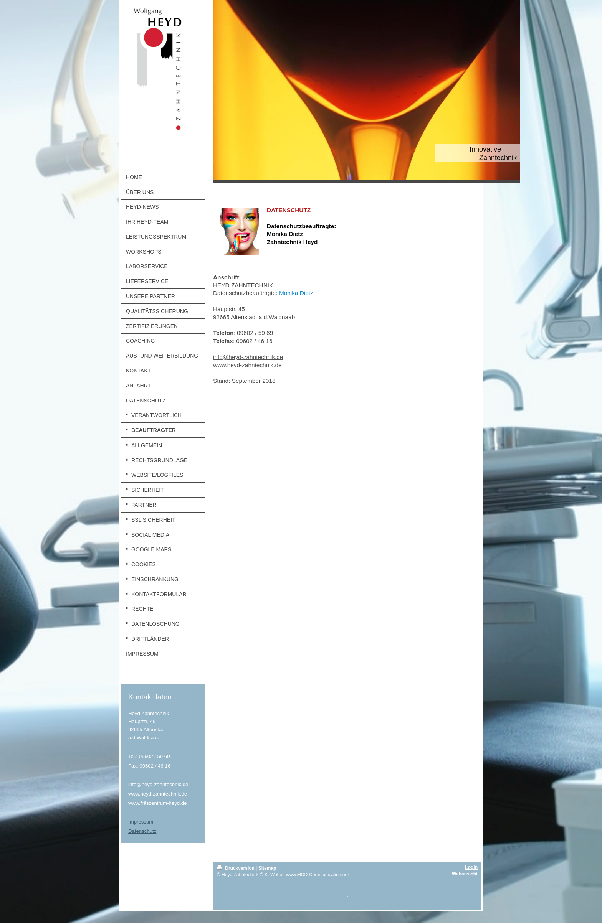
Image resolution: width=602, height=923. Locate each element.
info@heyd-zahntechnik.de (248, 357)
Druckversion (236, 868)
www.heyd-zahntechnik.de (247, 365)
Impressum (140, 822)
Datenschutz (142, 831)
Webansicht (465, 874)
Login (471, 867)
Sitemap (267, 868)
